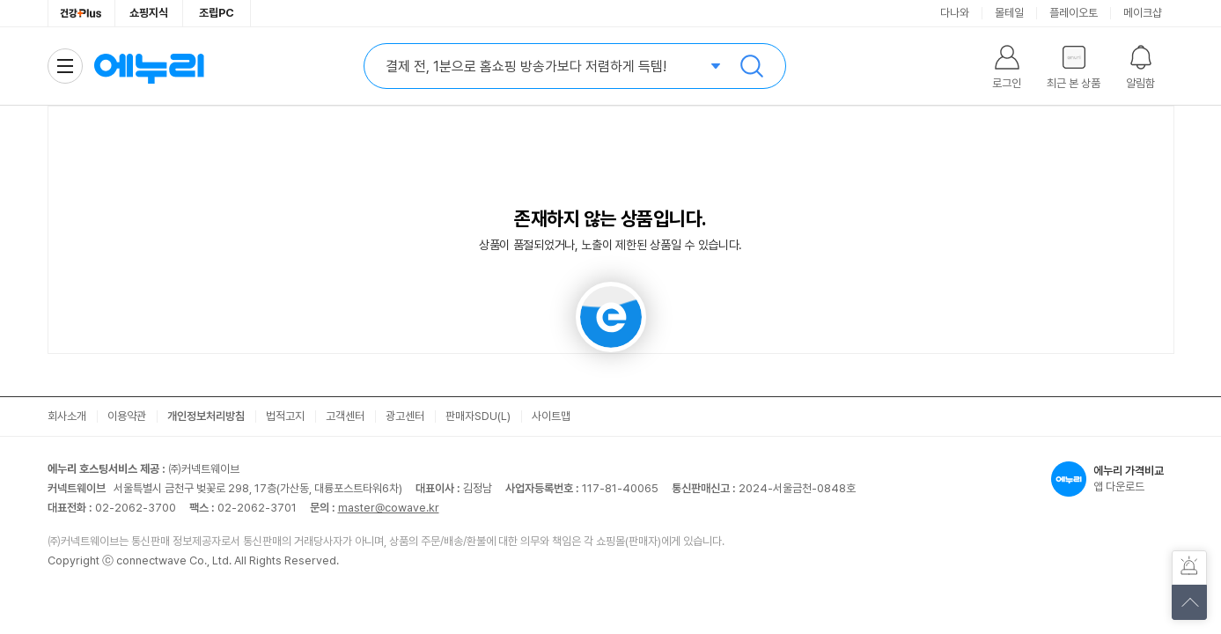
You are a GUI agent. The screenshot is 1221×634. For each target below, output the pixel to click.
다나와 (954, 12)
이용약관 (126, 416)
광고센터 (405, 416)
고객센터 (345, 416)
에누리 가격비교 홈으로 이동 (148, 66)
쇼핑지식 (148, 12)
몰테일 (1009, 12)
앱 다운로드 (1112, 479)
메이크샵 (1142, 12)
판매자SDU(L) (478, 416)
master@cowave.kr (388, 507)
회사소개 (67, 416)
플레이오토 (1073, 12)
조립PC (216, 12)
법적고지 (285, 416)
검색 (752, 66)
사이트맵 (551, 416)
